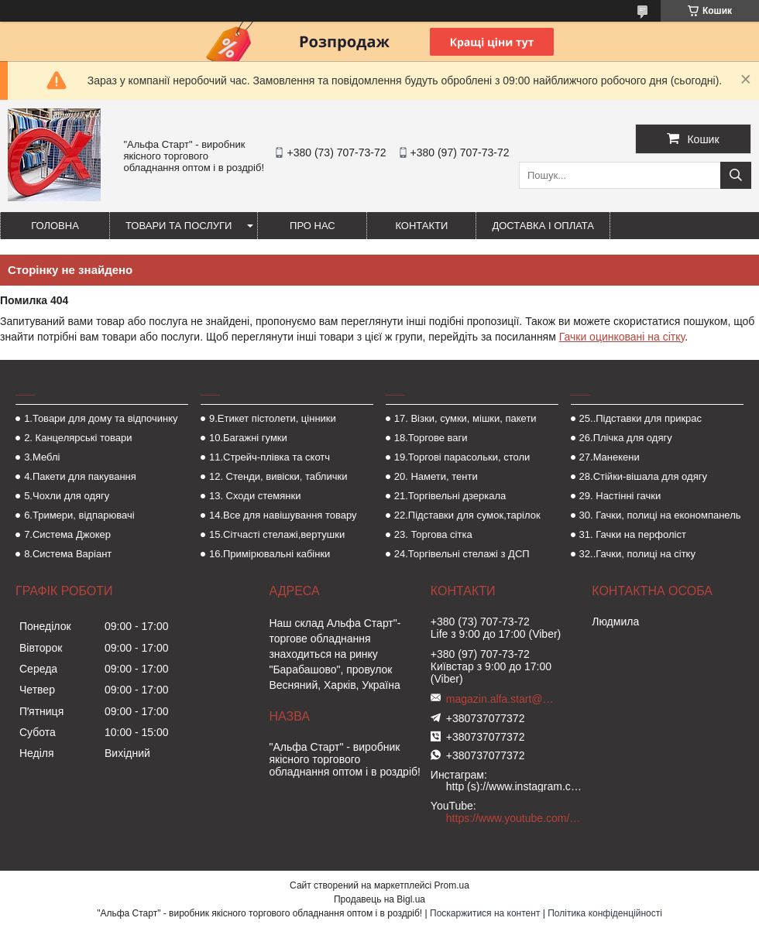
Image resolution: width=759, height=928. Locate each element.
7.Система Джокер (67, 534)
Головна (55, 225)
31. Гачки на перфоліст (632, 534)
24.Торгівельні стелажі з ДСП (462, 554)
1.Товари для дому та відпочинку (101, 418)
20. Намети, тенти (436, 476)
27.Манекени (609, 457)
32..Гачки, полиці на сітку (637, 554)
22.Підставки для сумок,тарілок (467, 515)
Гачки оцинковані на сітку (622, 336)
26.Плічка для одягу (625, 437)
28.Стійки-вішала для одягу (643, 476)
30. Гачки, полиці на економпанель (660, 515)
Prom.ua (451, 885)
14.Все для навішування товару (283, 515)
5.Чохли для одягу (66, 496)
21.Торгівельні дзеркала (450, 496)
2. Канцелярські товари (78, 437)
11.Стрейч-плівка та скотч (269, 457)
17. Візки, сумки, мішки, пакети (465, 418)
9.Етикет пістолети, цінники (272, 418)
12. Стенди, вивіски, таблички (278, 476)
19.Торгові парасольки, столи (462, 457)
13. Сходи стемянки (255, 496)
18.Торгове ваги (431, 437)
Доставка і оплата (543, 225)
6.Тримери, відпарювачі (79, 515)
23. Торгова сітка (433, 534)
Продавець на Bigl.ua (379, 899)
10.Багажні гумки (248, 437)
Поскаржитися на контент (485, 913)
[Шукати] (735, 175)
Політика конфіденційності (605, 913)
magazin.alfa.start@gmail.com (500, 699)
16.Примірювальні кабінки (269, 554)
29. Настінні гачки (620, 496)
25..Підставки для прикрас (640, 418)
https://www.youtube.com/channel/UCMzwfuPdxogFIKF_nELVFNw (515, 818)
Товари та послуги (178, 225)
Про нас (312, 225)
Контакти (421, 225)
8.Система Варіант (68, 554)
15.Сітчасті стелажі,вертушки (277, 534)
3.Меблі (42, 457)
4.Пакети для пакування (80, 476)
